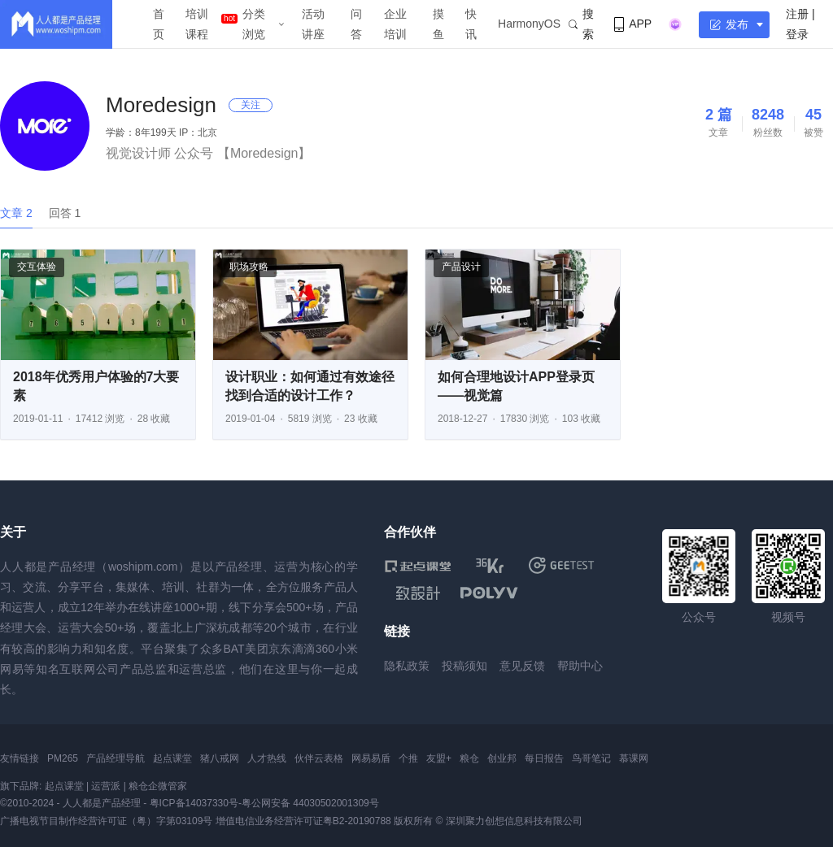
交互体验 (36, 266)
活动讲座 (313, 24)
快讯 (471, 24)
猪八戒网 (219, 758)
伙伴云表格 (318, 758)
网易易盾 (370, 758)
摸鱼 (438, 24)
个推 (408, 758)
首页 (158, 24)
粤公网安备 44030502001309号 (310, 803)
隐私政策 (407, 665)
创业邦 (502, 758)
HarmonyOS (529, 23)
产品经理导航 (115, 758)
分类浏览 (253, 24)
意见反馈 (522, 665)
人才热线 (266, 758)
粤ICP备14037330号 (194, 803)
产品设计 (461, 266)
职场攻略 (248, 266)
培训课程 (196, 24)
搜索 (581, 24)
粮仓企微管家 (158, 786)
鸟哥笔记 (591, 758)
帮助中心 (580, 665)
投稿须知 (464, 665)
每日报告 (544, 758)
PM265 (62, 758)
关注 (250, 105)
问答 (356, 24)
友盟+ (438, 758)
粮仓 (469, 758)
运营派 (105, 786)
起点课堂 (172, 758)
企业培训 (395, 24)
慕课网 (633, 758)
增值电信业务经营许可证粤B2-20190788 (303, 821)
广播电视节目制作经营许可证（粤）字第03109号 (106, 821)
